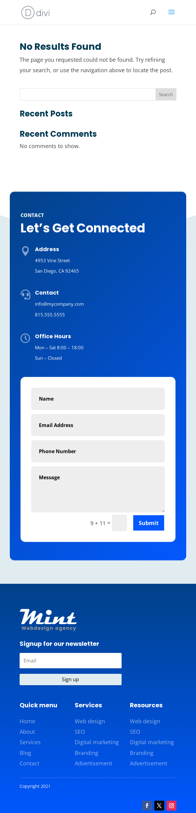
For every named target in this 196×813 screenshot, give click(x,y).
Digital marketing (97, 742)
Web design (90, 721)
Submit (149, 592)
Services (30, 742)
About (27, 731)
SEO (80, 731)
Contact (29, 763)
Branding (86, 752)
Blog (25, 752)
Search (166, 94)
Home (27, 721)
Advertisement (93, 763)
